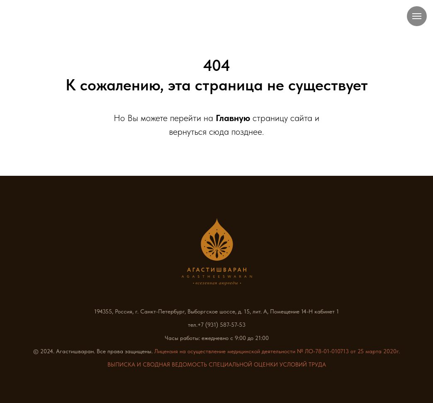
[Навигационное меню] (416, 16)
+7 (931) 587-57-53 (221, 324)
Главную (233, 117)
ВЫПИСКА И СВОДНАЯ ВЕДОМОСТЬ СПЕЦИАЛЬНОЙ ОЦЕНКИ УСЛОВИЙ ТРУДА (216, 364)
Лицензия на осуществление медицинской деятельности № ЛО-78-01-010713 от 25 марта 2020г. (277, 351)
